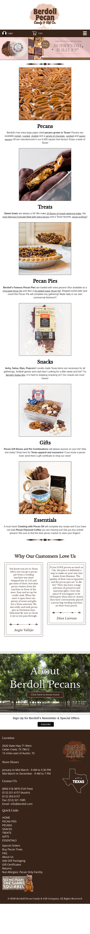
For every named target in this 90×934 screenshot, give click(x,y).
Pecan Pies (45, 281)
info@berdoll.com (22, 804)
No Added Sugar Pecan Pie (47, 290)
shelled (34, 136)
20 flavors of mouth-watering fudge (64, 213)
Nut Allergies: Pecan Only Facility (22, 872)
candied (70, 136)
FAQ (4, 853)
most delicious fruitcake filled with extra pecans (25, 216)
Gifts (45, 443)
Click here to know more (45, 694)
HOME (6, 817)
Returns (7, 868)
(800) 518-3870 (11, 788)
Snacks (45, 362)
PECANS (7, 825)
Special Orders (11, 845)
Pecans (45, 126)
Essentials (45, 520)
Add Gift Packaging (13, 860)
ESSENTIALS (9, 840)
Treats (45, 207)
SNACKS (7, 829)
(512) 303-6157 (11, 796)
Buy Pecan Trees (12, 849)
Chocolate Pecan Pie (12, 290)
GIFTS (5, 836)
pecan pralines (79, 216)
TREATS (6, 832)
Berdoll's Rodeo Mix (15, 375)
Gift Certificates (11, 864)
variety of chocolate (55, 136)
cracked (26, 136)
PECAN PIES (9, 821)
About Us (7, 857)
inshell (17, 136)
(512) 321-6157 (11, 792)
